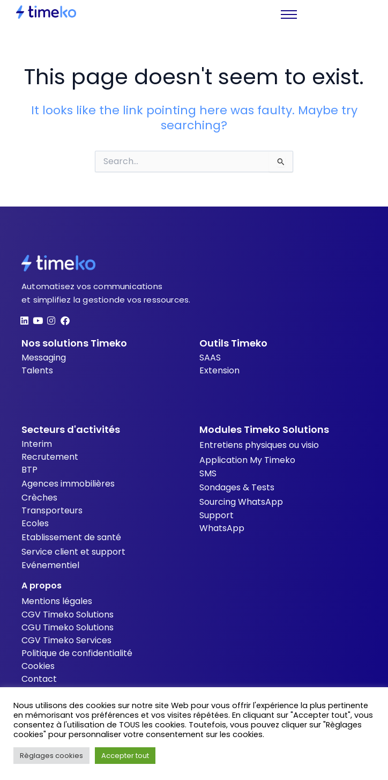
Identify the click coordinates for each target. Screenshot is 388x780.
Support (216, 515)
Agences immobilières (68, 483)
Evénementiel (50, 565)
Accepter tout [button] (125, 755)
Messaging (43, 357)
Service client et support (73, 552)
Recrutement (49, 457)
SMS (208, 473)
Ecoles (35, 523)
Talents (37, 370)
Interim (36, 444)
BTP (29, 469)
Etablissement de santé (71, 537)
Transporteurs (52, 510)
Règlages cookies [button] (51, 755)
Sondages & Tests (236, 487)
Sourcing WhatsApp (241, 502)
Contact (39, 679)
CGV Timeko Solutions (67, 614)
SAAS (210, 357)
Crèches (39, 497)
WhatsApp (221, 528)
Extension (219, 370)
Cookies (38, 666)
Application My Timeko (247, 460)
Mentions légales (56, 601)
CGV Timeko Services (66, 640)
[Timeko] (46, 12)
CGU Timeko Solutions (67, 627)
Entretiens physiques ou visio (259, 445)
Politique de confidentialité (76, 653)
